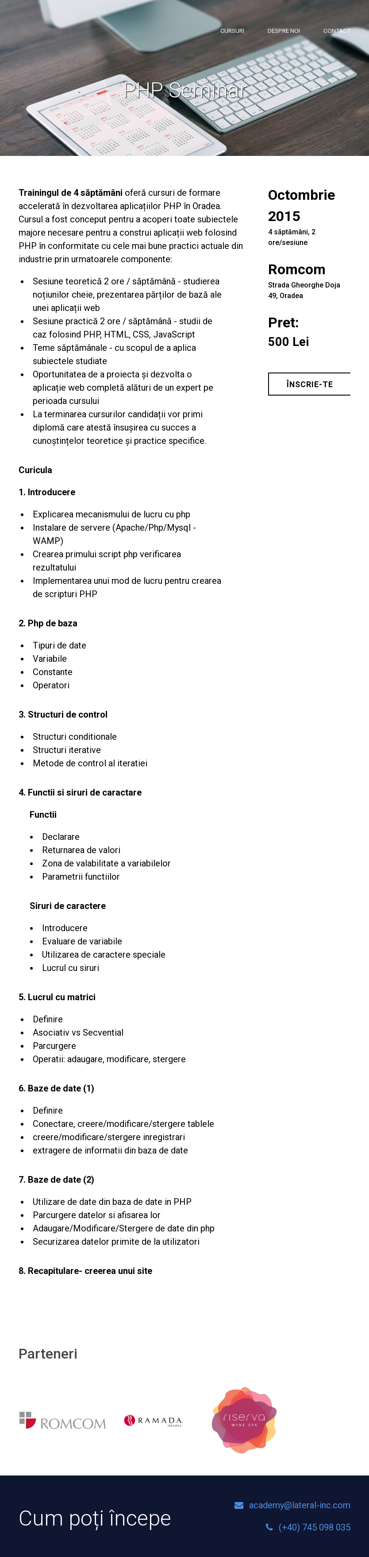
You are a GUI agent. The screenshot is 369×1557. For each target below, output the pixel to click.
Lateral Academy (65, 34)
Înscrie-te (310, 384)
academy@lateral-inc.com (299, 1505)
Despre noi (284, 30)
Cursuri (232, 30)
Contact (336, 30)
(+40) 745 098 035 (314, 1527)
